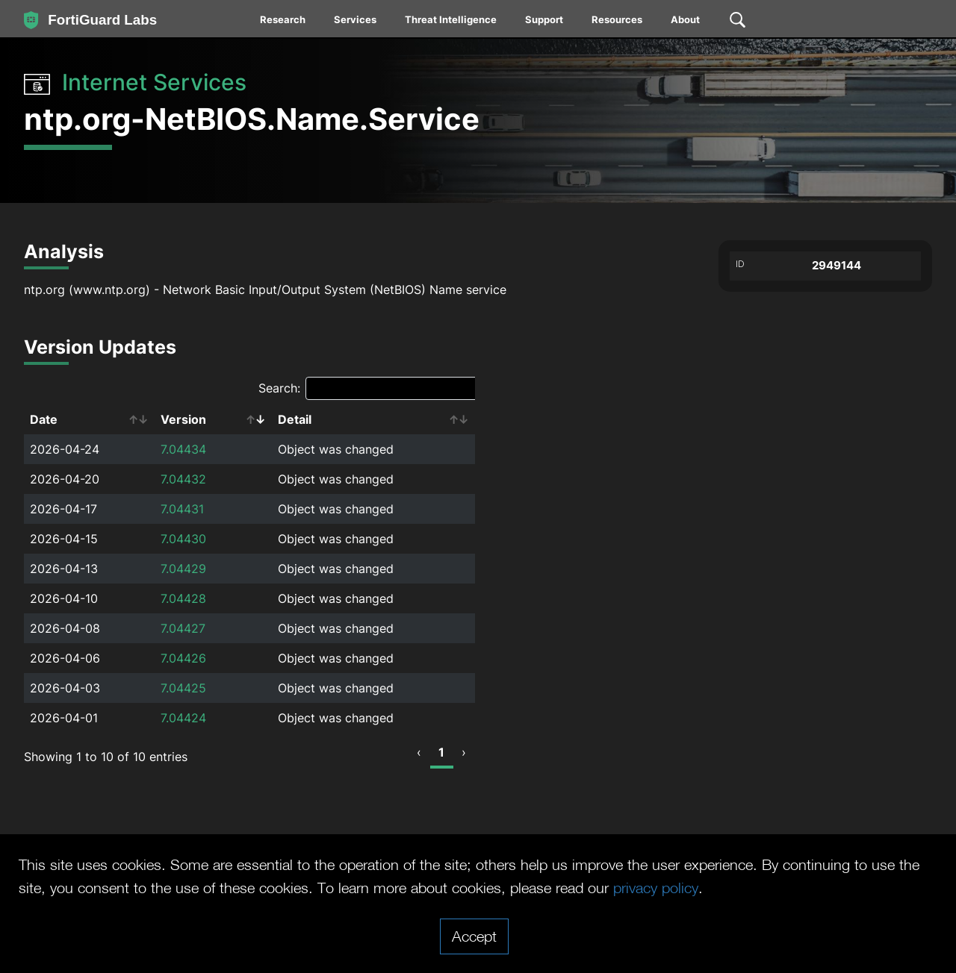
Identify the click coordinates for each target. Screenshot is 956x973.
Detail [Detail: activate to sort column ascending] (294, 419)
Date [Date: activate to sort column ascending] (44, 419)
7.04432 (183, 479)
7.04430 (183, 538)
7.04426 (183, 658)
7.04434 (183, 449)
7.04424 (183, 717)
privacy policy (655, 887)
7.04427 (183, 628)
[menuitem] (283, 22)
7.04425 (183, 688)
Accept (474, 936)
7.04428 (183, 598)
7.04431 (182, 508)
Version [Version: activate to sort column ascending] (183, 419)
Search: (369, 388)
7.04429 (183, 568)
